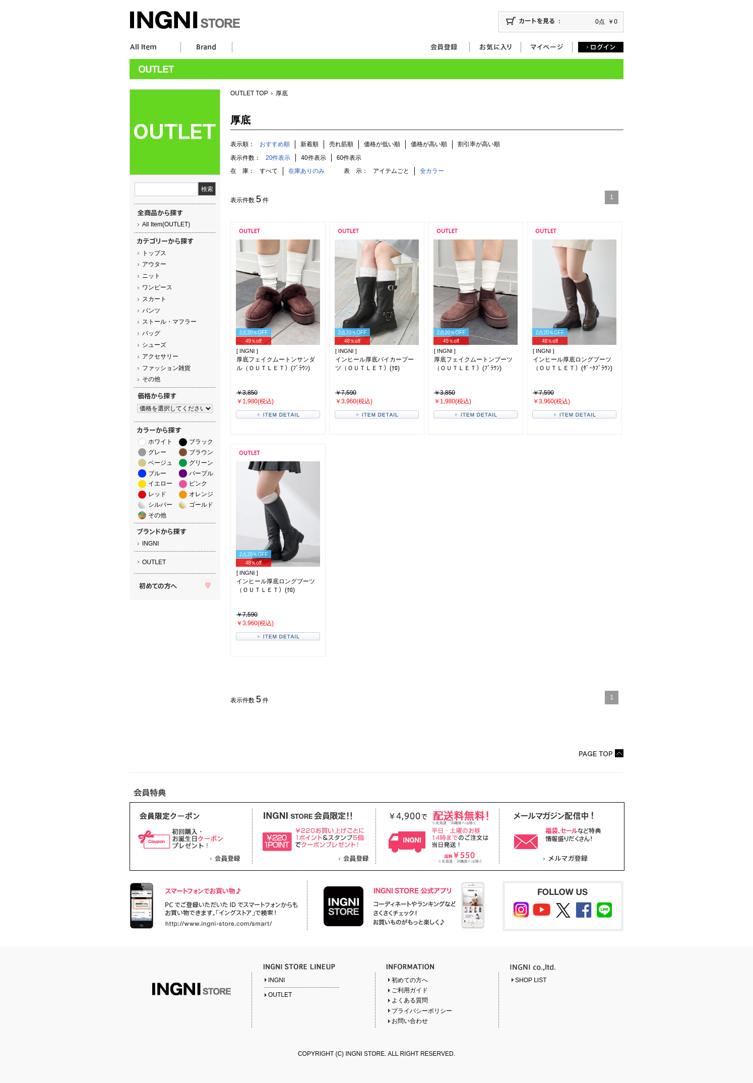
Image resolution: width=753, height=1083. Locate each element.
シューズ (154, 344)
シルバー (160, 504)
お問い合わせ (410, 1021)
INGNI (150, 543)
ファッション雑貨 (166, 368)
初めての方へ (410, 980)
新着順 (309, 144)
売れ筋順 (341, 144)
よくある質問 (410, 1000)
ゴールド (201, 504)
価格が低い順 (382, 144)
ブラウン (201, 452)
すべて (269, 170)
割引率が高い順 (479, 144)
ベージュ (160, 462)
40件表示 (313, 157)
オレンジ (201, 494)
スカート (154, 299)
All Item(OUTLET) (166, 224)
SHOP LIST (530, 980)
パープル (201, 473)
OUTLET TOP (249, 93)
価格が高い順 (429, 144)
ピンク (198, 483)
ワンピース (157, 287)
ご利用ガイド (410, 990)
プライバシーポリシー (422, 1010)
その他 (151, 379)
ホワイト (160, 441)
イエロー (160, 483)
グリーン (201, 462)
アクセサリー (160, 356)
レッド (157, 494)
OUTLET (154, 562)
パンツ (151, 310)
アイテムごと (391, 170)
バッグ (151, 333)
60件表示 (349, 157)
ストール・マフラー (169, 321)
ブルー (157, 473)
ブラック (201, 441)
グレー (157, 452)
